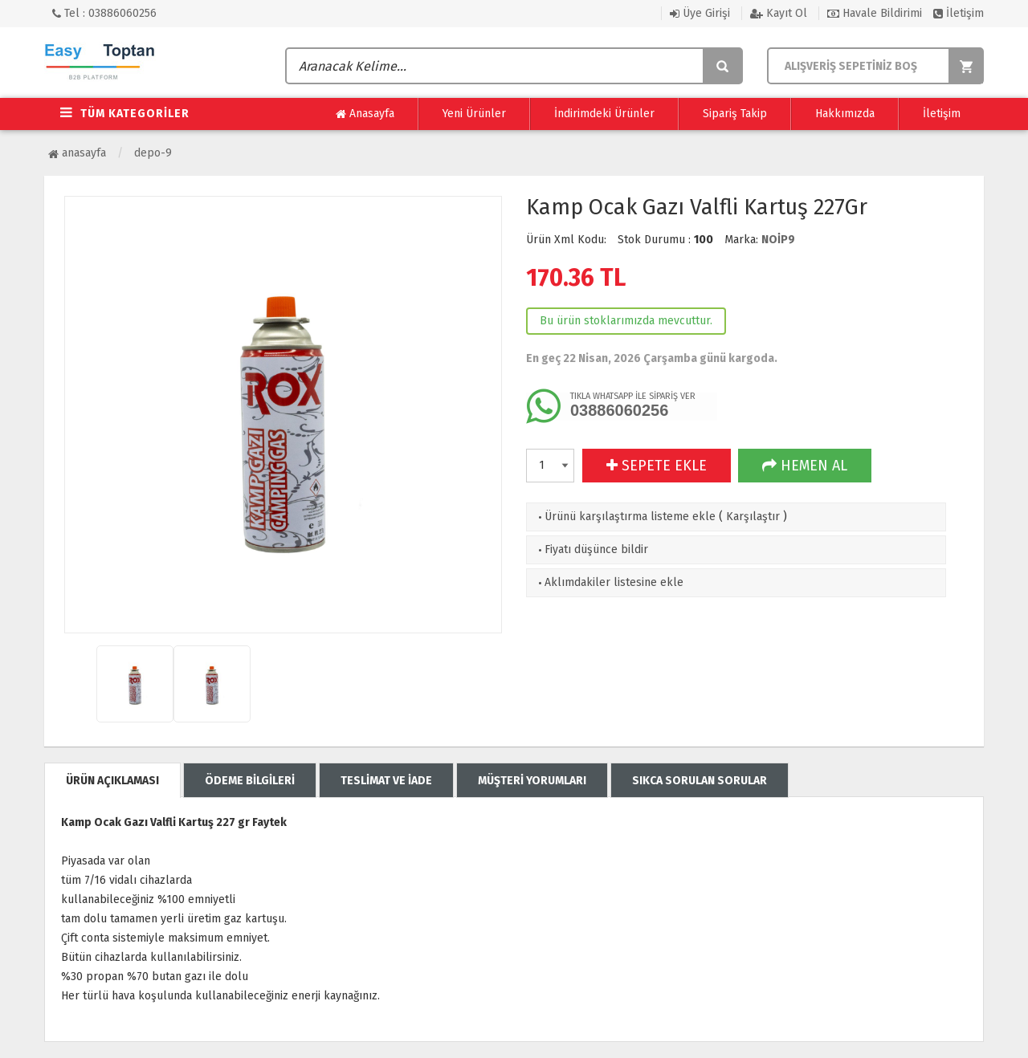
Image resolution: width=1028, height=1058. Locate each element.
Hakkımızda (845, 113)
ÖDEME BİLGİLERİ (250, 780)
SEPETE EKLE (656, 465)
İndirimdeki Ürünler (604, 113)
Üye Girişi (700, 13)
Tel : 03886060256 (104, 13)
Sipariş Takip (735, 113)
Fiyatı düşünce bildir (591, 549)
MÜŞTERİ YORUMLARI (532, 780)
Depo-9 (153, 153)
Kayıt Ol (778, 13)
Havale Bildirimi (874, 13)
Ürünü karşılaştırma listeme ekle (625, 516)
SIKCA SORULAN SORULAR (699, 780)
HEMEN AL (804, 465)
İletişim (958, 13)
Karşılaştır (753, 516)
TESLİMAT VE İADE (386, 780)
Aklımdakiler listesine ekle (609, 582)
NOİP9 (778, 239)
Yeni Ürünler (474, 113)
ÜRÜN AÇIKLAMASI (112, 780)
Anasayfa (365, 114)
